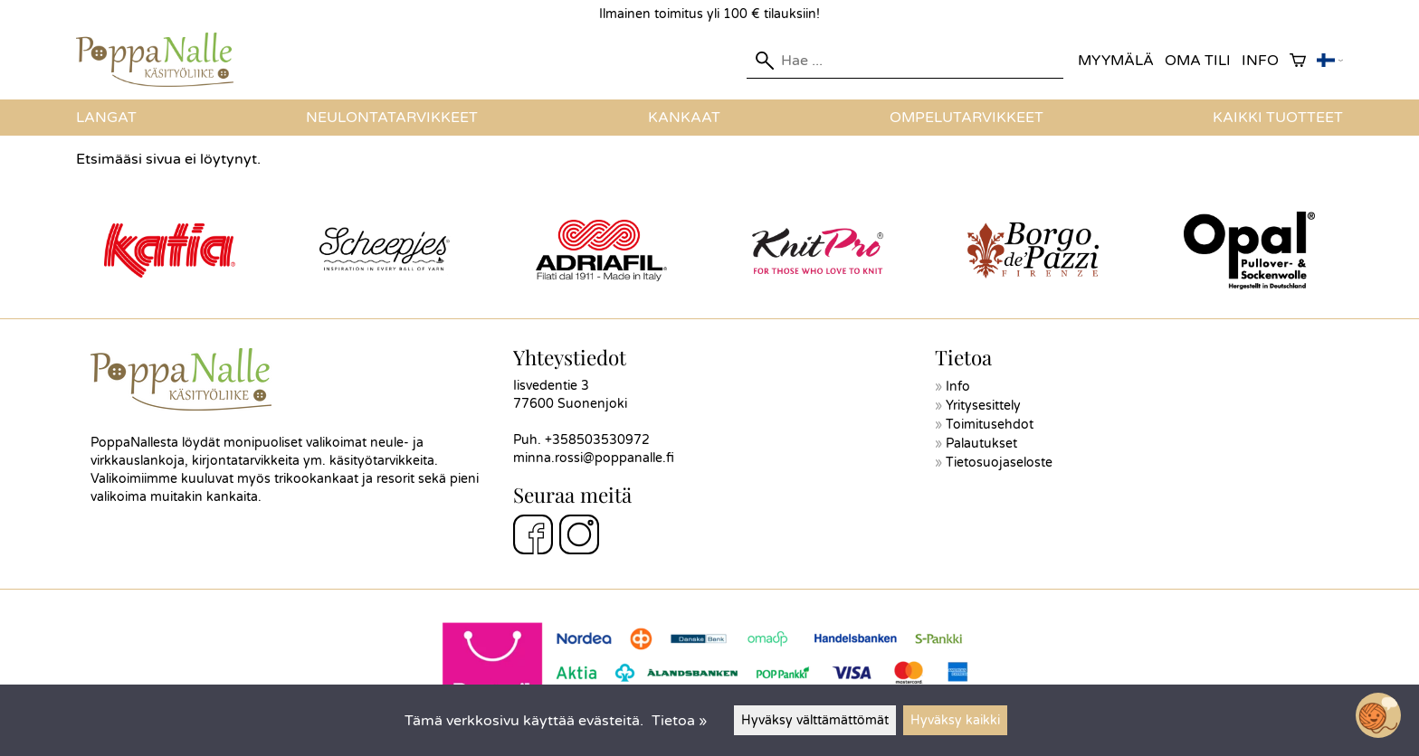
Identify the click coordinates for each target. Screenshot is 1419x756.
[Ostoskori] (1298, 61)
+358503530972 (597, 440)
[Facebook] (533, 537)
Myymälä (1116, 61)
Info (1260, 61)
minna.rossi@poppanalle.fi (593, 458)
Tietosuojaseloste (999, 462)
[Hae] (905, 61)
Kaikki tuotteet (1278, 118)
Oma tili (1198, 61)
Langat (106, 118)
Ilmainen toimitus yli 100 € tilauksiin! (709, 14)
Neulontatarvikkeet (392, 118)
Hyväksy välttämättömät (815, 720)
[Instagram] (579, 537)
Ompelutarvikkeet (966, 118)
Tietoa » (679, 721)
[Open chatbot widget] (1378, 715)
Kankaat (684, 118)
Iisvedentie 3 (551, 385)
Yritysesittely (983, 405)
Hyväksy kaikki (955, 720)
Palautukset (981, 443)
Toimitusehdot (989, 424)
